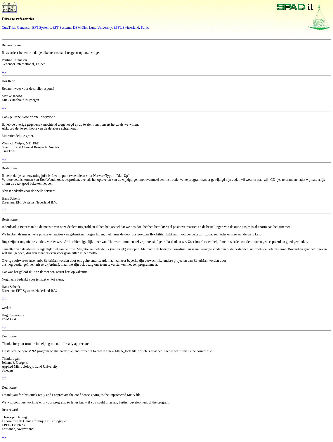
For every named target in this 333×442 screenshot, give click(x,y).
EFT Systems (41, 27)
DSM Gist (80, 27)
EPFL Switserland (126, 27)
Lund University (100, 27)
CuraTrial (8, 27)
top (4, 71)
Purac (145, 27)
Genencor (24, 27)
